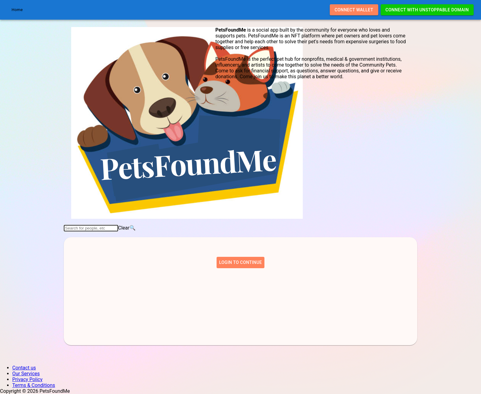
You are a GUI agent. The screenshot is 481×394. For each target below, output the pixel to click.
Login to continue (240, 262)
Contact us (24, 368)
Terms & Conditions (33, 385)
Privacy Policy (27, 379)
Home (17, 10)
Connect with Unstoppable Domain (427, 10)
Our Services (26, 374)
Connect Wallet (354, 10)
